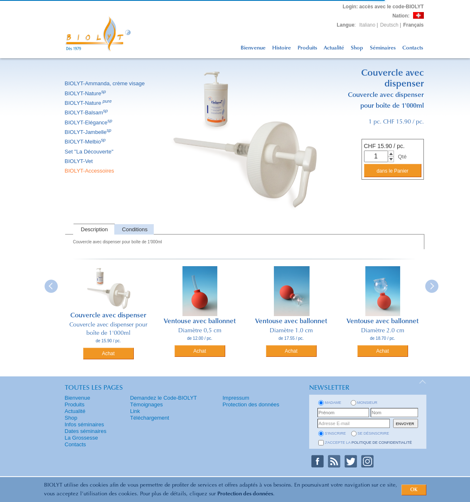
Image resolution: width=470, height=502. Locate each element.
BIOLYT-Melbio (86, 141)
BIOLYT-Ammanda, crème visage (105, 83)
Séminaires (383, 48)
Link (135, 411)
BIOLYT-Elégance (89, 122)
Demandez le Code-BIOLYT (163, 398)
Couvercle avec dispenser (108, 315)
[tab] (93, 229)
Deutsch (389, 25)
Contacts (412, 48)
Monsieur (367, 403)
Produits (307, 48)
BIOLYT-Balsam (87, 112)
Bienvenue (253, 48)
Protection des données (245, 494)
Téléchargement (149, 418)
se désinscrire (373, 433)
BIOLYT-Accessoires (90, 171)
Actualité (334, 48)
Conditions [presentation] (135, 229)
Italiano (367, 25)
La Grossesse (81, 438)
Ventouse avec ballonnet (200, 321)
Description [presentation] (94, 229)
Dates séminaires (85, 431)
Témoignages (146, 404)
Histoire (281, 48)
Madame (333, 403)
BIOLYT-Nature (86, 93)
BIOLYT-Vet (79, 161)
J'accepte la (368, 442)
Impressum (236, 398)
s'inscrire (335, 433)
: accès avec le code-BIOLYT (383, 7)
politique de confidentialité (382, 442)
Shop (357, 48)
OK (414, 489)
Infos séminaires (84, 424)
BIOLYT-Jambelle (89, 132)
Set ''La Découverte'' (90, 151)
